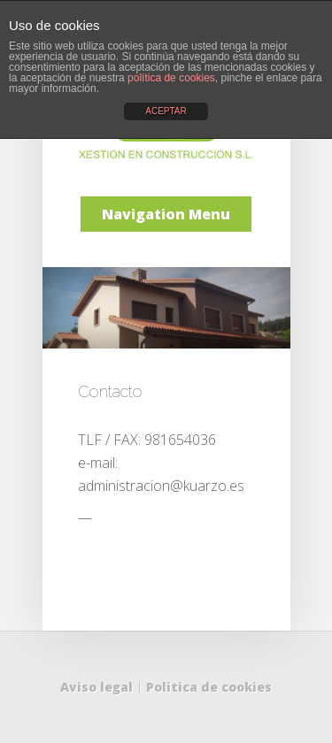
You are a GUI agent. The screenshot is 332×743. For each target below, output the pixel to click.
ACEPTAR (166, 111)
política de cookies (171, 78)
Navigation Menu (166, 214)
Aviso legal (96, 686)
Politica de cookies (209, 686)
